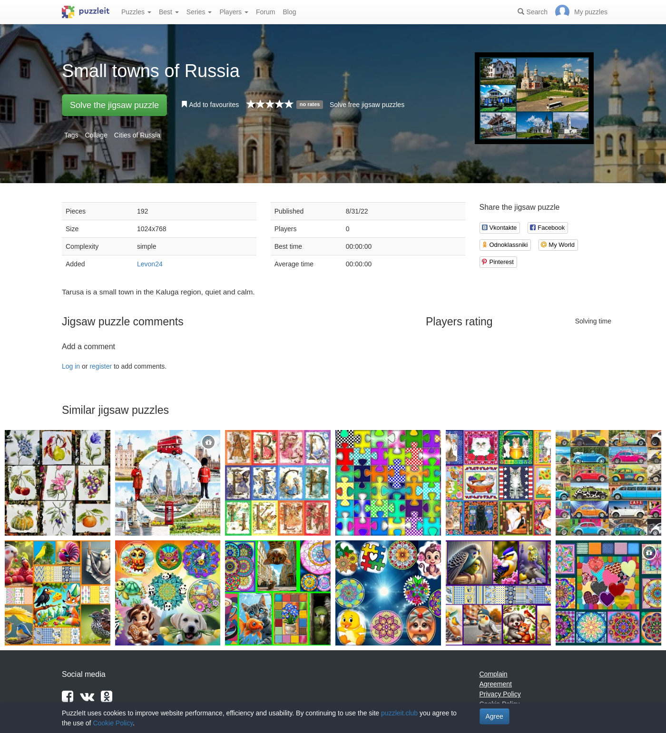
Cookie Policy (113, 723)
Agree (494, 716)
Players (233, 12)
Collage (96, 135)
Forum (265, 12)
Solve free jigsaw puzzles (367, 104)
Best (169, 12)
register (100, 366)
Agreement (496, 684)
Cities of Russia (137, 135)
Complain (494, 674)
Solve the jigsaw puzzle (114, 105)
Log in (71, 366)
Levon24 (150, 264)
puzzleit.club (399, 713)
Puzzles (136, 12)
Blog (289, 12)
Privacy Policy (500, 694)
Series (199, 12)
